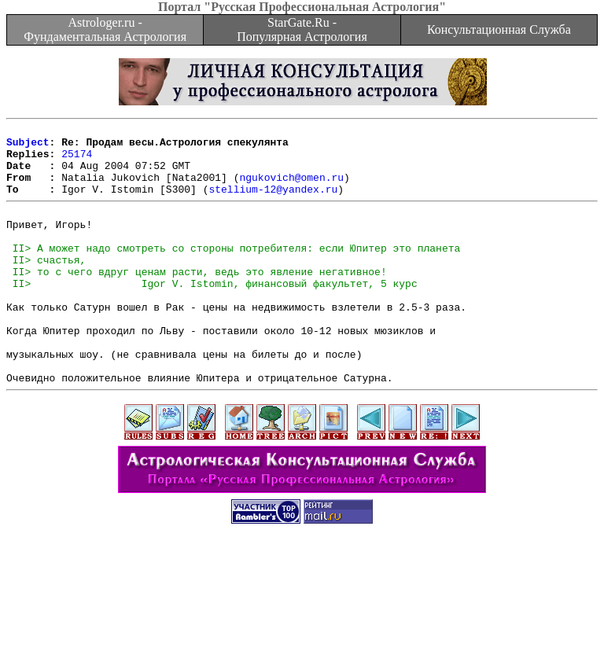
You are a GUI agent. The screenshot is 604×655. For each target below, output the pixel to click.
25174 (76, 160)
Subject (28, 146)
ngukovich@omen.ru (291, 189)
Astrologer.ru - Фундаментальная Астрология (105, 29)
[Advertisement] (302, 619)
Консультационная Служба (499, 29)
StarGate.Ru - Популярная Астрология (301, 29)
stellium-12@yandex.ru (272, 203)
